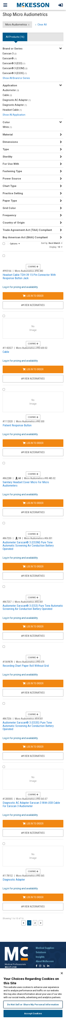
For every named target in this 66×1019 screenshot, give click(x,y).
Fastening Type (12, 171)
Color (6, 122)
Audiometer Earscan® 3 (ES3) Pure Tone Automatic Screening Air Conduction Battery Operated (33, 607)
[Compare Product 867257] (4, 586)
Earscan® (10, 58)
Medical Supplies (45, 948)
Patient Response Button (17, 425)
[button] (51, 243)
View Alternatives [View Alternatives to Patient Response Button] (33, 452)
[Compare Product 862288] (4, 463)
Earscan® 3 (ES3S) (15, 73)
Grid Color (9, 208)
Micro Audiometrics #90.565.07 (31, 798)
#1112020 (8, 421)
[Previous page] (23, 922)
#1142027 (8, 348)
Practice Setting (13, 193)
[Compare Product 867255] (4, 523)
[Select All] (4, 243)
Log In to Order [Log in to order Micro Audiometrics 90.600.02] (33, 369)
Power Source (12, 178)
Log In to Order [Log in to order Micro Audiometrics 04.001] (33, 746)
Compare (33, 266)
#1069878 (8, 661)
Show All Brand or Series (16, 78)
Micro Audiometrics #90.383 (29, 270)
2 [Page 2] (35, 923)
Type (6, 149)
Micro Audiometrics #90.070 (30, 661)
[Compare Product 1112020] (4, 389)
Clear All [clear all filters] (42, 24)
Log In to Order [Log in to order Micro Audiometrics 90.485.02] (33, 503)
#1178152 (8, 875)
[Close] (62, 973)
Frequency (9, 215)
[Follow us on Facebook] (36, 966)
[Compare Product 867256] (4, 703)
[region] (33, 993)
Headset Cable (12, 109)
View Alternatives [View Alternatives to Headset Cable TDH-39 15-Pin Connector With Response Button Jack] (33, 305)
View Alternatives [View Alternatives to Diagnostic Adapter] (33, 906)
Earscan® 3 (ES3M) (15, 68)
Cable (7, 95)
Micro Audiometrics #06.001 (38, 538)
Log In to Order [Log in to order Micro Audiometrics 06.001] (33, 566)
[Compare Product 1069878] (4, 646)
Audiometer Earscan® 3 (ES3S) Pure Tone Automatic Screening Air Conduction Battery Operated (28, 726)
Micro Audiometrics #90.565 (30, 875)
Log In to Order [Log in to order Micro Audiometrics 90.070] (33, 683)
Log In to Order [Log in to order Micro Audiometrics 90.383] (33, 295)
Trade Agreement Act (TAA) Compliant (27, 230)
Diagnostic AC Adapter (17, 100)
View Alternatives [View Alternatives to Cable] (33, 378)
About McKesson (45, 961)
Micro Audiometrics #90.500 (30, 421)
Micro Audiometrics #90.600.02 (31, 348)
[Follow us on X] (44, 966)
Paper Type (10, 200)
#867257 (7, 601)
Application (10, 85)
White (7, 127)
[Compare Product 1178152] (4, 843)
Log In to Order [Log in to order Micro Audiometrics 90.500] (33, 443)
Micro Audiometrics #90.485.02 (39, 478)
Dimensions (10, 142)
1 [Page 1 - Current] (30, 922)
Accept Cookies (33, 1013)
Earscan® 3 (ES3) (14, 63)
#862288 (7, 478)
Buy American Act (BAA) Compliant (25, 237)
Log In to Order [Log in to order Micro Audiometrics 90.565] (33, 897)
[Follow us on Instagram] (40, 966)
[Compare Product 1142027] (4, 316)
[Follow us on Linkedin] (48, 966)
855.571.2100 (10, 967)
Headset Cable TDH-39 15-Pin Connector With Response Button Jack (29, 276)
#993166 (7, 270)
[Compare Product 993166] (4, 256)
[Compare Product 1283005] (4, 767)
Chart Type (9, 186)
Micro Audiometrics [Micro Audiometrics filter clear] (16, 24)
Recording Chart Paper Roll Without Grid (26, 665)
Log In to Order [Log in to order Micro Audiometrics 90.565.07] (33, 823)
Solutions (41, 952)
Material (8, 134)
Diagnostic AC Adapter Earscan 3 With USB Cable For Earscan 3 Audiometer (31, 804)
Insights (40, 956)
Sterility (7, 156)
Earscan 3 (10, 53)
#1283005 (8, 798)
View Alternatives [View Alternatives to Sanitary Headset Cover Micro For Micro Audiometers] (33, 512)
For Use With (11, 163)
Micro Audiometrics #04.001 (29, 718)
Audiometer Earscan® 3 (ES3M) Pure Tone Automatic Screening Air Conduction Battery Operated (28, 546)
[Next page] (41, 922)
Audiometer (11, 90)
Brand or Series (13, 48)
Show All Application (14, 114)
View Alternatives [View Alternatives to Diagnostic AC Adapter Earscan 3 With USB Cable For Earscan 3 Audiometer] (33, 832)
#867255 (7, 538)
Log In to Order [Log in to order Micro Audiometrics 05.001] (33, 626)
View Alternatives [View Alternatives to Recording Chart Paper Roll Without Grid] (33, 692)
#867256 (7, 718)
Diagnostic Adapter (15, 105)
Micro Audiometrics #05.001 (29, 601)
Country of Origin (14, 222)
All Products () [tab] (15, 36)
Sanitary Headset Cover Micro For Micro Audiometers (26, 483)
